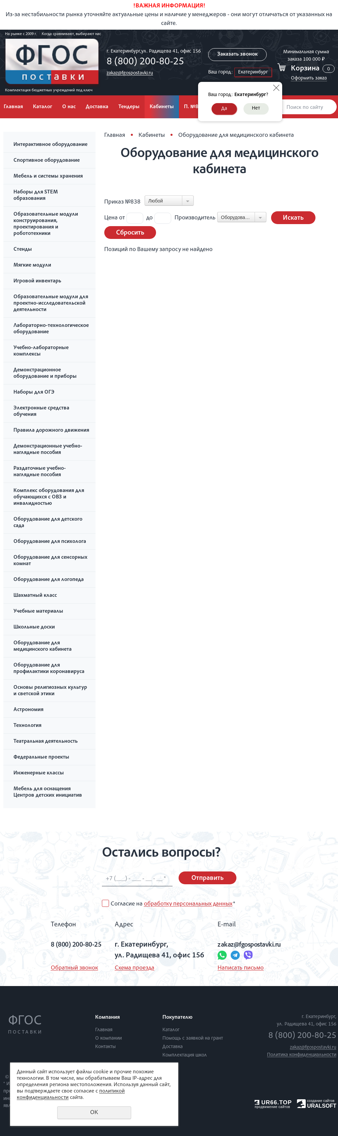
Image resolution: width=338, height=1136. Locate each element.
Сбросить (130, 233)
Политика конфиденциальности (301, 1054)
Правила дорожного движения (51, 430)
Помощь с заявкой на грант (192, 1038)
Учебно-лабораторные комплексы (41, 351)
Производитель (195, 218)
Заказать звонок (237, 54)
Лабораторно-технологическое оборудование (51, 329)
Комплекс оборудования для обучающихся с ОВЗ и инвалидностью (48, 497)
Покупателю (177, 1017)
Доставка (97, 107)
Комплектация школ (184, 1055)
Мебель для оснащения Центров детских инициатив (47, 792)
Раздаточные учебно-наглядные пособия (39, 472)
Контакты (105, 1046)
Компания (107, 1017)
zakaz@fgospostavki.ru (128, 73)
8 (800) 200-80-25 (143, 62)
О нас (69, 107)
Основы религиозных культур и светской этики (50, 691)
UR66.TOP (273, 1102)
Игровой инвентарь (37, 281)
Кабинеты (162, 107)
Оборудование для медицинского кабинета (42, 646)
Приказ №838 (122, 202)
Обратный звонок (68, 968)
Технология (27, 726)
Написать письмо (240, 968)
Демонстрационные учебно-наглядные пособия (47, 450)
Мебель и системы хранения (48, 176)
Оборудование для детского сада (47, 523)
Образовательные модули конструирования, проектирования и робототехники (45, 224)
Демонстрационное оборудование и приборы (45, 373)
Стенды (22, 249)
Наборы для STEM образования (35, 196)
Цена (111, 218)
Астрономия (28, 710)
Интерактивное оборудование (50, 145)
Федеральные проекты (41, 757)
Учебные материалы (38, 611)
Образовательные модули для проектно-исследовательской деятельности (50, 304)
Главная (114, 135)
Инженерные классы (38, 773)
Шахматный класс (35, 595)
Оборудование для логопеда (48, 580)
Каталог (42, 107)
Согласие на (173, 904)
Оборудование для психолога (49, 542)
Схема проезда (134, 968)
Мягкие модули (32, 265)
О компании (108, 1038)
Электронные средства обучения (41, 412)
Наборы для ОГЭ (33, 392)
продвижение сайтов (272, 1107)
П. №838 (194, 107)
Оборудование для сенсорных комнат (50, 561)
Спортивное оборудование (46, 160)
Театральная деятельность (45, 741)
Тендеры (129, 107)
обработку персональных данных (188, 904)
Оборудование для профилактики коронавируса (48, 669)
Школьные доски (34, 627)
